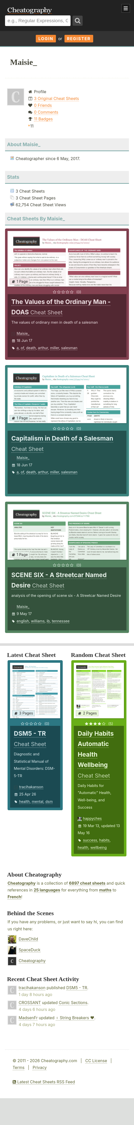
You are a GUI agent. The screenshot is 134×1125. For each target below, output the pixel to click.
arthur (43, 348)
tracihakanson (31, 787)
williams (38, 621)
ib (48, 621)
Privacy (39, 1067)
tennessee (61, 621)
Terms (18, 1067)
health (24, 801)
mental (37, 801)
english (23, 621)
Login (45, 38)
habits (104, 840)
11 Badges (43, 118)
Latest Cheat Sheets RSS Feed (44, 1081)
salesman (69, 348)
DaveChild (28, 938)
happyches (92, 818)
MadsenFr (28, 1017)
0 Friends (43, 105)
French (14, 896)
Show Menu (125, 8)
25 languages (47, 889)
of (22, 348)
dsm (49, 801)
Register (79, 38)
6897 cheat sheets (87, 883)
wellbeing (98, 847)
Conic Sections (73, 1002)
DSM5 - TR (76, 987)
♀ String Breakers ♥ (75, 1017)
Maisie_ (23, 333)
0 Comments (46, 112)
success (90, 840)
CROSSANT (30, 1002)
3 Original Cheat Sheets (56, 98)
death (31, 348)
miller (54, 348)
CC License (96, 1060)
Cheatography (22, 883)
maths (105, 889)
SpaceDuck (30, 949)
